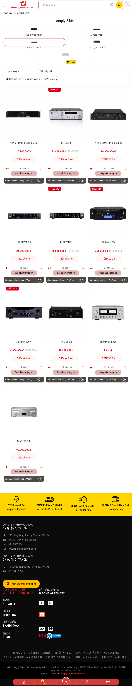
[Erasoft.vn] (86, 673)
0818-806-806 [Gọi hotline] (18, 593)
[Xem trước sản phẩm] (39, 180)
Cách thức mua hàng (107, 652)
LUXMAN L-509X (108, 341)
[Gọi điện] (66, 682)
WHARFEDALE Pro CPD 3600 (23, 142)
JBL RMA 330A (23, 341)
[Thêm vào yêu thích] (41, 168)
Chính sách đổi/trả (17, 657)
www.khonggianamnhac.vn (22, 548)
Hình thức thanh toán (113, 657)
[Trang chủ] (23, 682)
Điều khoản (65, 657)
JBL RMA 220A (108, 242)
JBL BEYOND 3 (24, 242)
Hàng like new (13, 79)
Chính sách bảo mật (86, 657)
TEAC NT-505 (65, 341)
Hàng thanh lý (83, 652)
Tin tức (58, 652)
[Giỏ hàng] (45, 682)
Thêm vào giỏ (23, 159)
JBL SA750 (66, 142)
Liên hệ (46, 652)
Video (68, 652)
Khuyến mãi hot (32, 79)
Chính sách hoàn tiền (43, 657)
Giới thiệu (33, 652)
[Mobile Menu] (4, 5)
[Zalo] (108, 682)
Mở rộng (71, 62)
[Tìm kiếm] (119, 4)
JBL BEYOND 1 (66, 242)
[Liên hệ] (87, 682)
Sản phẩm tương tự (24, 173)
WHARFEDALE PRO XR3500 (108, 142)
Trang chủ (7, 13)
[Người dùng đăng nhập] (128, 4)
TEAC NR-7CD (24, 441)
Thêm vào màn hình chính (21, 584)
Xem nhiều (50, 78)
